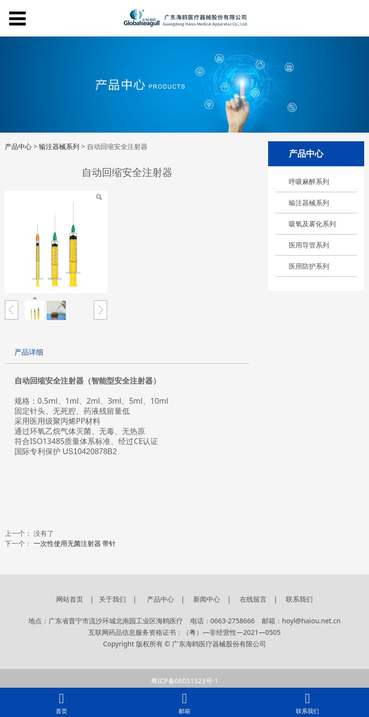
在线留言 (253, 599)
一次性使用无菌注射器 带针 (76, 543)
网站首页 (69, 599)
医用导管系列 (309, 244)
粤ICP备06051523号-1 (185, 680)
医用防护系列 (309, 266)
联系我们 (299, 599)
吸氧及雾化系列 (312, 223)
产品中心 (18, 146)
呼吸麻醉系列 (309, 181)
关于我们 (113, 599)
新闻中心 (206, 599)
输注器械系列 (309, 202)
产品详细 (28, 352)
